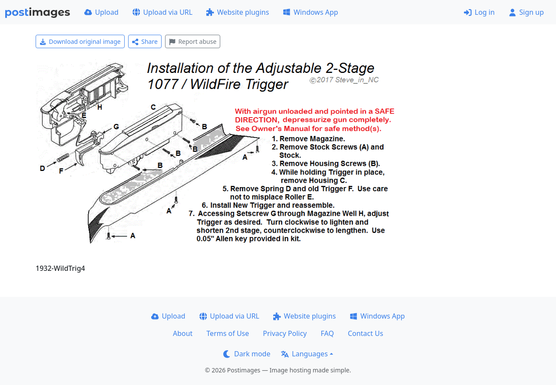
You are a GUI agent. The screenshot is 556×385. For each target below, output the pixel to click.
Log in (479, 12)
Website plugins (237, 12)
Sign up (526, 12)
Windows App (310, 12)
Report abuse (192, 41)
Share (145, 41)
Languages (304, 354)
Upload (101, 12)
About (182, 333)
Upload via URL (162, 12)
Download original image (80, 41)
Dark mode (246, 354)
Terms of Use (227, 333)
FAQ (327, 333)
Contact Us (365, 333)
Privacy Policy (285, 333)
